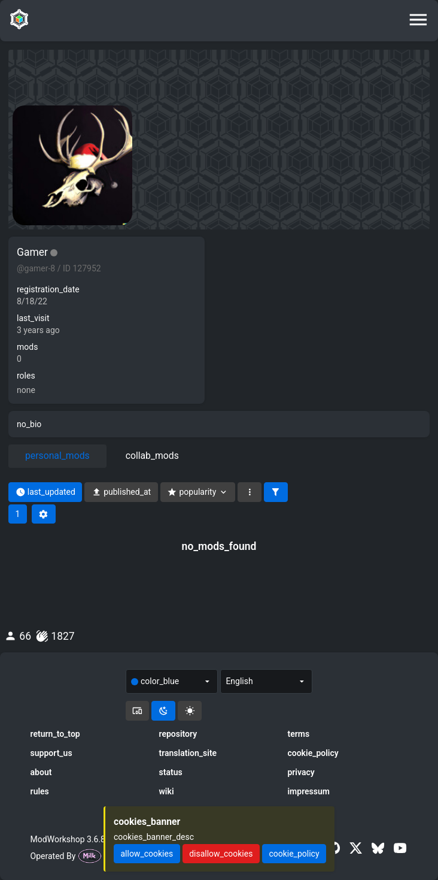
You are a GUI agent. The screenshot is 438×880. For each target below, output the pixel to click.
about (41, 772)
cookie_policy (312, 753)
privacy (300, 772)
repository (178, 734)
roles (26, 375)
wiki (166, 791)
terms (298, 734)
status (170, 772)
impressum (308, 791)
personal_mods (57, 455)
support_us (51, 753)
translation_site (188, 753)
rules (40, 791)
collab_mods (152, 455)
